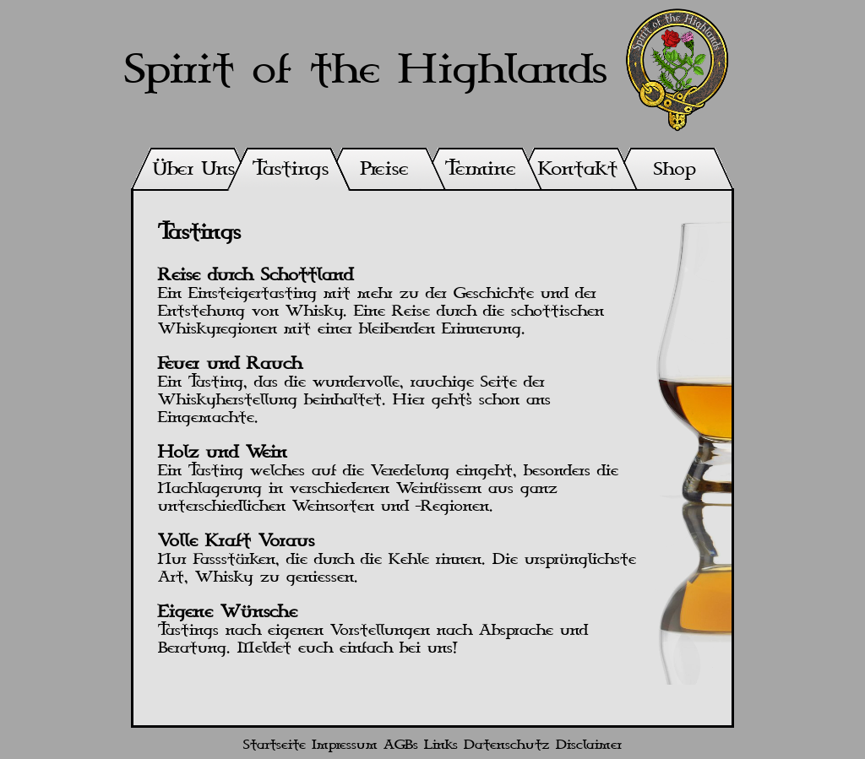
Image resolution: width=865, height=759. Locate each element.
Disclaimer (589, 745)
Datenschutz (507, 745)
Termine (480, 169)
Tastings (291, 169)
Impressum (345, 745)
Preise (385, 169)
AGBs (401, 745)
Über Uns (194, 169)
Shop (674, 169)
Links (441, 745)
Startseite (274, 745)
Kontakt (577, 169)
